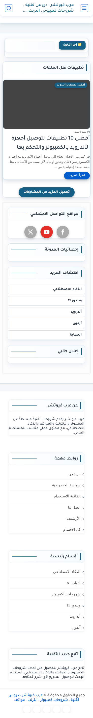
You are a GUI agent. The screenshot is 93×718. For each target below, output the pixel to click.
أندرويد (76, 312)
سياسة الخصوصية (66, 485)
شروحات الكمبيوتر (66, 594)
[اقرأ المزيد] (77, 175)
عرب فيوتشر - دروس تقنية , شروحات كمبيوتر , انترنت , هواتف (48, 8)
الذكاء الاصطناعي (67, 289)
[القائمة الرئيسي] (84, 8)
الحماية (76, 335)
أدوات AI (73, 583)
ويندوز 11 (75, 301)
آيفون (77, 323)
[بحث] (8, 8)
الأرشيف (73, 518)
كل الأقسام (71, 530)
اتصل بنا (74, 507)
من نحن (74, 474)
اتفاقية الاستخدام (67, 496)
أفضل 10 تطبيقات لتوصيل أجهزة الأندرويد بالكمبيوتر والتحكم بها (50, 143)
